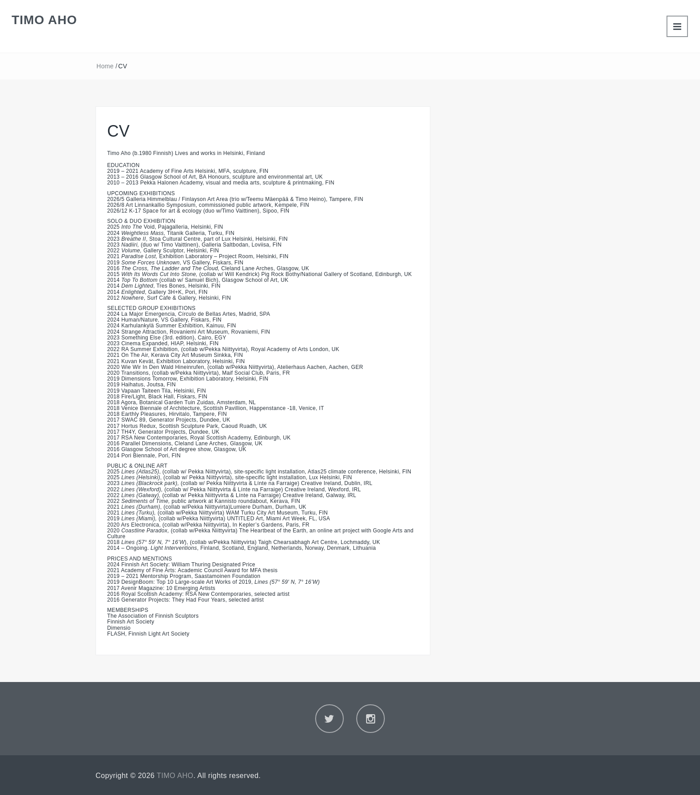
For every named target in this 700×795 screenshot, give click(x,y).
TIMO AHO (44, 20)
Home (105, 66)
